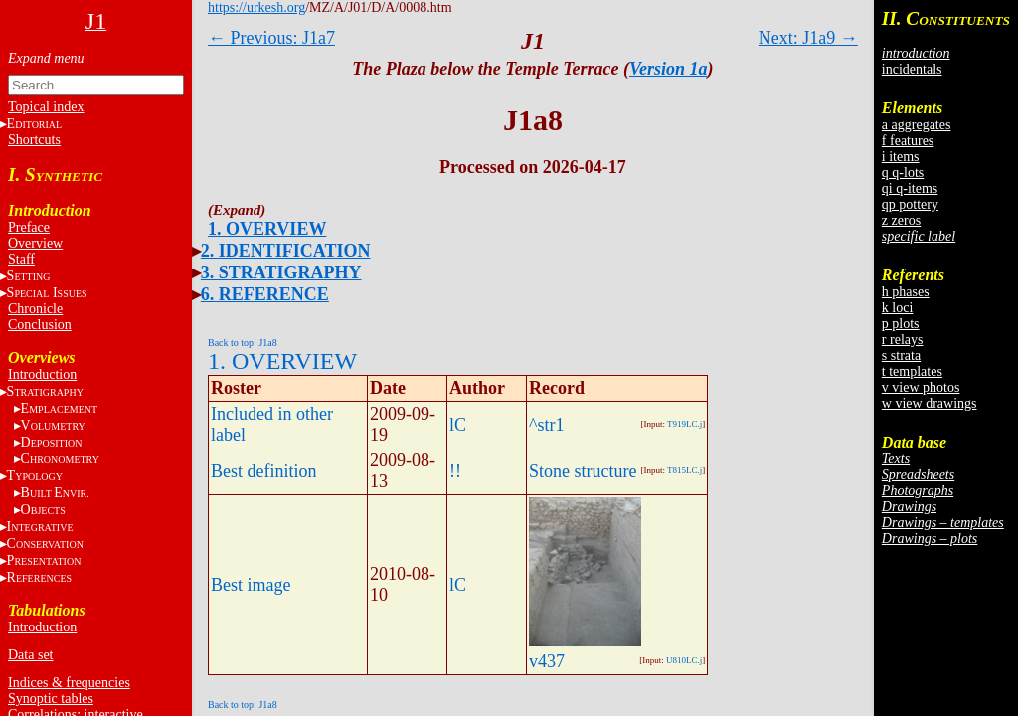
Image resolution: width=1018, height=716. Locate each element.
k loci (898, 307)
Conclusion (40, 324)
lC (457, 425)
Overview (35, 243)
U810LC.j (684, 660)
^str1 (546, 425)
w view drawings (929, 403)
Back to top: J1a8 (242, 342)
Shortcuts (34, 139)
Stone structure (582, 471)
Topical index (46, 106)
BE (55, 492)
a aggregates (916, 124)
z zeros (901, 220)
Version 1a (668, 69)
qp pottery (910, 204)
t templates (912, 371)
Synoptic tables (50, 698)
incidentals (912, 69)
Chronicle (35, 308)
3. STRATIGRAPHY (281, 272)
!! (455, 471)
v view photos (921, 387)
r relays (903, 339)
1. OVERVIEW (267, 229)
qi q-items (909, 188)
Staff (21, 259)
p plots (901, 323)
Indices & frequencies (69, 682)
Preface (29, 227)
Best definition (264, 471)
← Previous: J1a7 (271, 38)
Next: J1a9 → (808, 38)
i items (901, 156)
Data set (30, 654)
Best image (250, 585)
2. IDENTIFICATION (286, 251)
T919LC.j (684, 424)
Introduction (42, 374)
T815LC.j (684, 470)
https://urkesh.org (256, 7)
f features (907, 140)
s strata (901, 355)
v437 (547, 661)
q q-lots (903, 172)
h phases (906, 291)
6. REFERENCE (265, 294)
